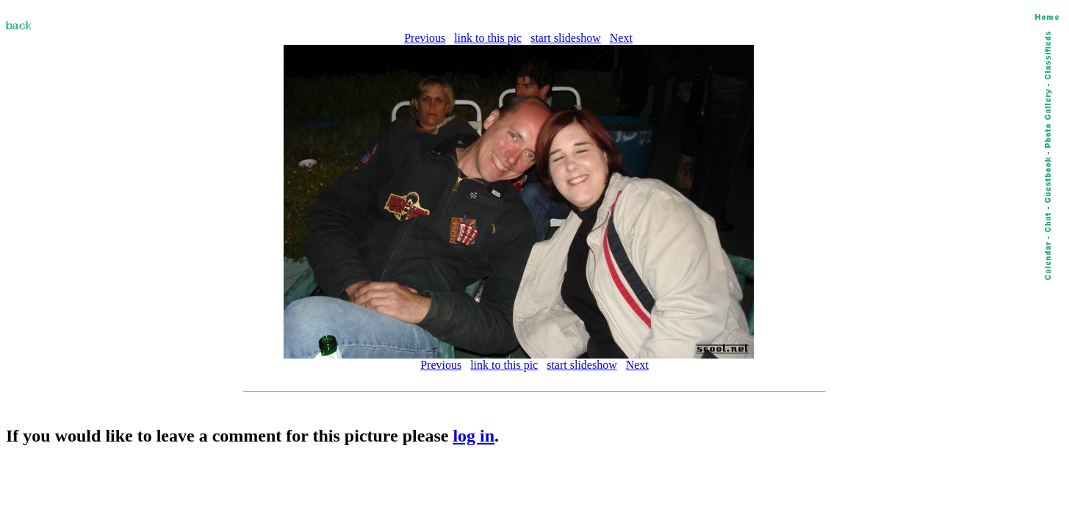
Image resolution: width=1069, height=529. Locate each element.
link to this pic (488, 38)
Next (621, 38)
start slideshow (565, 38)
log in (473, 435)
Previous (424, 38)
